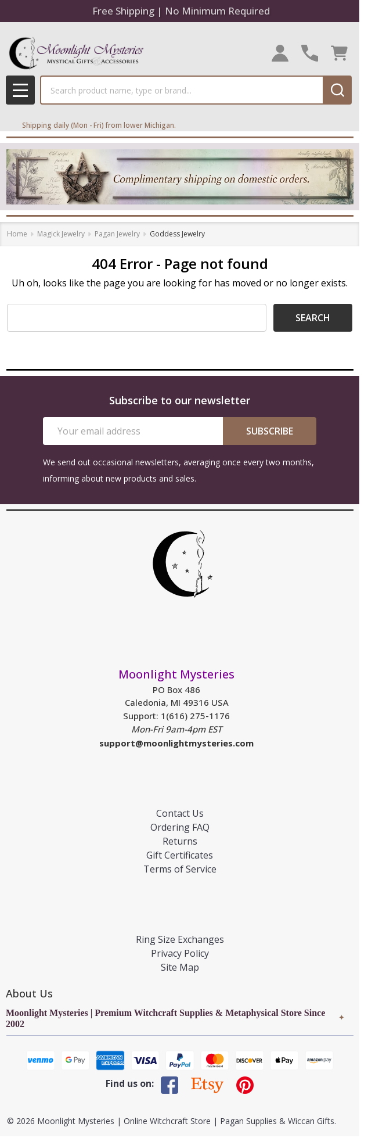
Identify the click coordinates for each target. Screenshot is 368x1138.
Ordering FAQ (180, 827)
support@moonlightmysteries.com (176, 743)
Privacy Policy (180, 953)
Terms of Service (180, 869)
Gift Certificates (179, 855)
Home (17, 234)
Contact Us (180, 813)
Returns (180, 841)
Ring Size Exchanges (180, 939)
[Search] (337, 90)
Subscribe (269, 431)
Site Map (180, 967)
